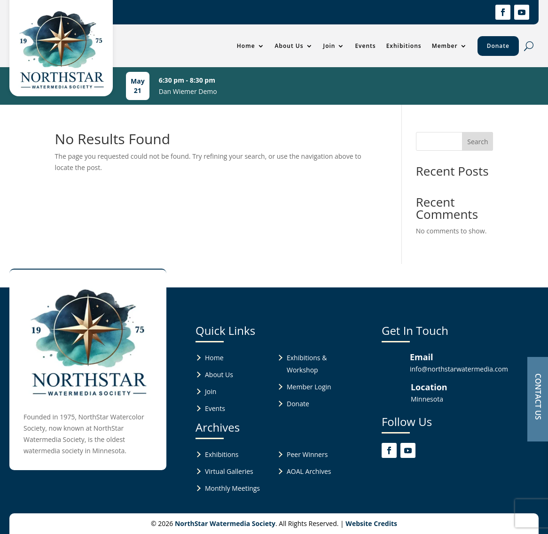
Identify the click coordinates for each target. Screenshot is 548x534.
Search (477, 141)
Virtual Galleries (229, 471)
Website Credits (371, 523)
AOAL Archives (309, 471)
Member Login (309, 386)
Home (246, 46)
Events (365, 46)
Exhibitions (404, 46)
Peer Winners (307, 454)
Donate (498, 46)
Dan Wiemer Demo (188, 91)
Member (445, 46)
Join (329, 46)
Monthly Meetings (232, 488)
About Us (289, 46)
